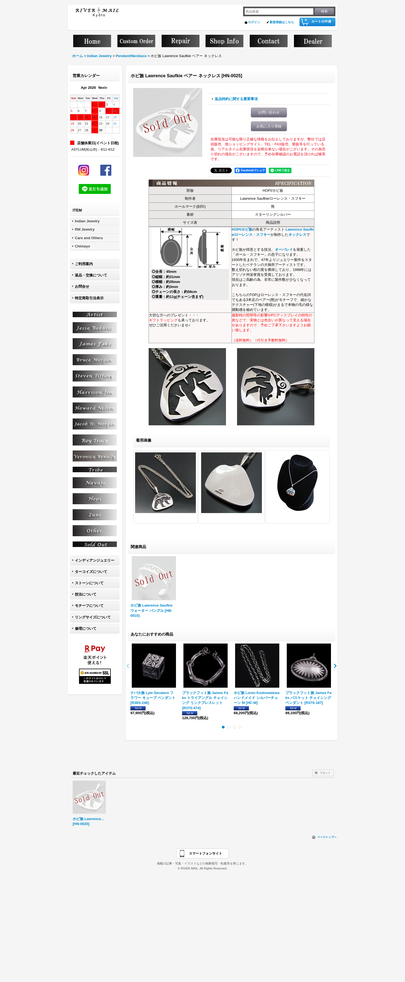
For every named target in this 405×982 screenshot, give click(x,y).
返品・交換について (91, 275)
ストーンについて (89, 583)
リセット (325, 772)
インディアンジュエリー (94, 560)
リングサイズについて (93, 617)
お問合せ (82, 286)
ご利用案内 (84, 264)
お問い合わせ (269, 112)
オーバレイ (284, 249)
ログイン (254, 22)
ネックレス (297, 235)
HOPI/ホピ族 (242, 229)
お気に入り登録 (269, 126)
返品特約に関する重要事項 (236, 99)
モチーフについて (89, 606)
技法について (85, 594)
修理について (85, 628)
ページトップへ (326, 837)
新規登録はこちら (282, 22)
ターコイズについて (91, 572)
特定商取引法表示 (89, 298)
